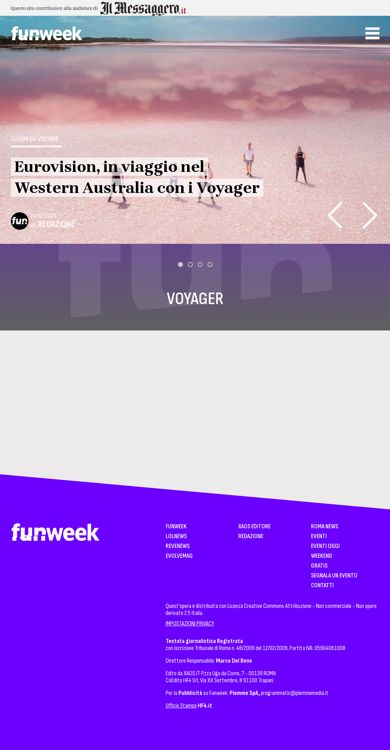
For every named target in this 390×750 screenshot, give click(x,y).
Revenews (178, 546)
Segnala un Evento (334, 575)
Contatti (322, 585)
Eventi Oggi (325, 546)
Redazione (56, 224)
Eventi (319, 536)
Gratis (319, 566)
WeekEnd (321, 556)
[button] (180, 264)
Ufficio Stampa (181, 705)
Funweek (176, 526)
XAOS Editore (254, 526)
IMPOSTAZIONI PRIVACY (190, 623)
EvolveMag (179, 556)
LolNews (176, 536)
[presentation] (334, 215)
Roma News (324, 526)
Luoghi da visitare (35, 139)
